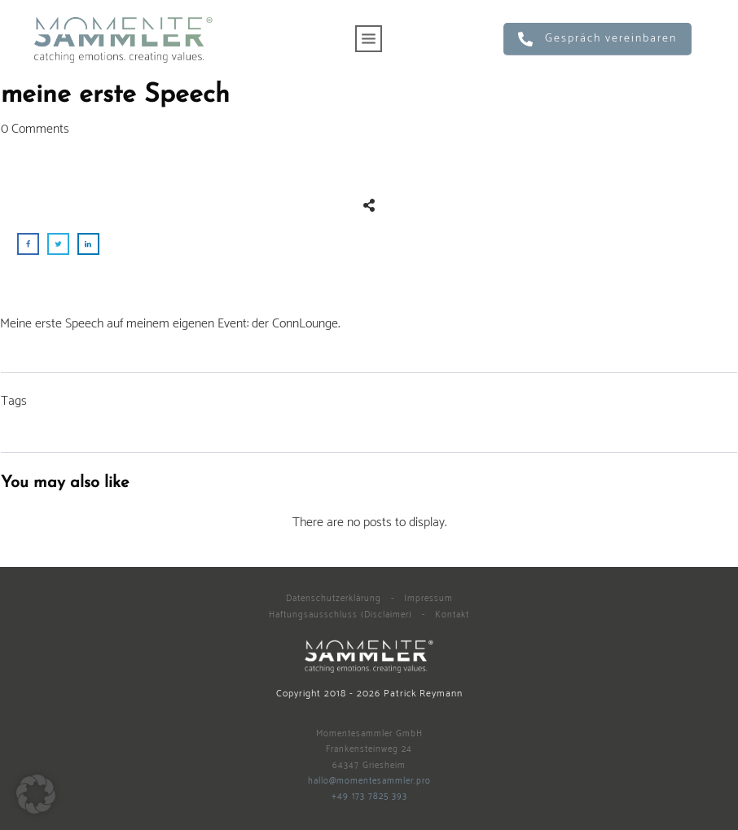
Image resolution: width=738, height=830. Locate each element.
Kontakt (452, 615)
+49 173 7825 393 (369, 796)
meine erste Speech (115, 95)
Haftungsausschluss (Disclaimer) (340, 615)
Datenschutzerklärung (333, 598)
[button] (36, 794)
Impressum (428, 598)
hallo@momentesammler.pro (369, 781)
